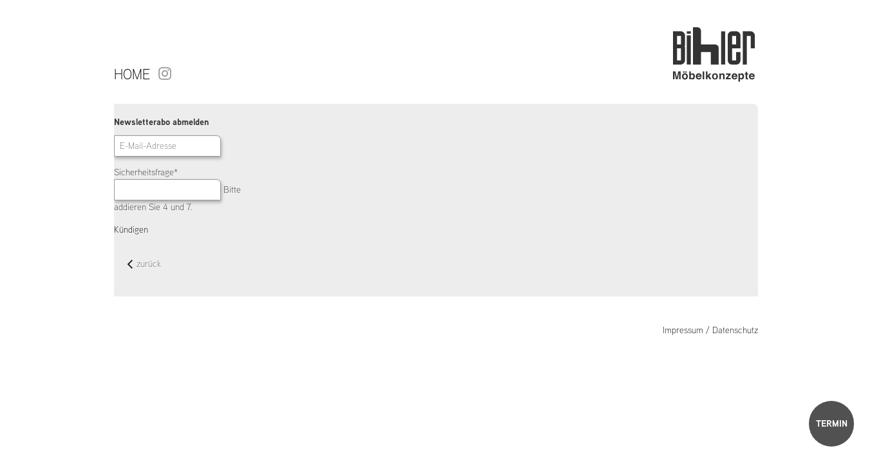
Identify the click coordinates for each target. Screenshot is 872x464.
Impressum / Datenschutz (710, 330)
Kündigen (131, 229)
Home (132, 74)
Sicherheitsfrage (146, 172)
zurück (144, 264)
